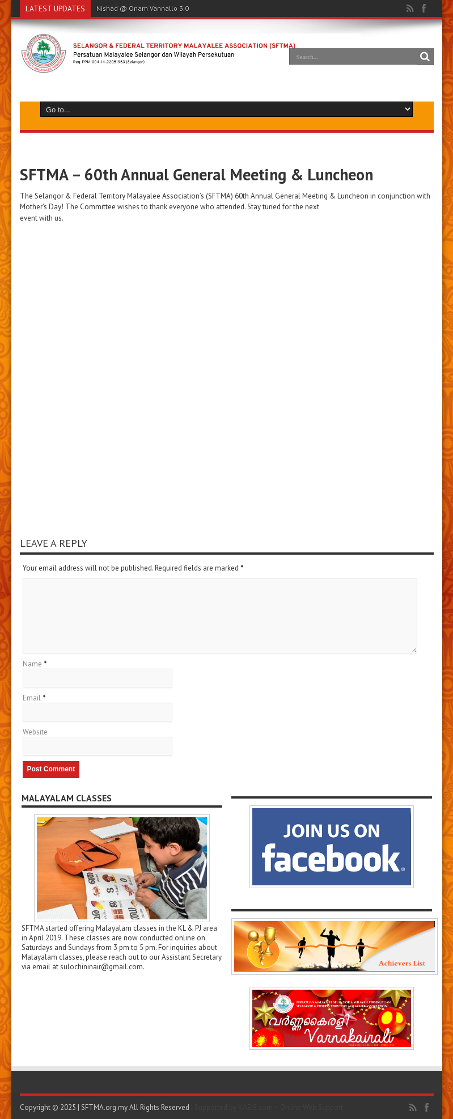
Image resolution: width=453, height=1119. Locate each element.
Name (32, 664)
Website (35, 732)
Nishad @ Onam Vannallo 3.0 (142, 8)
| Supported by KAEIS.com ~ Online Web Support (267, 1107)
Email (32, 698)
